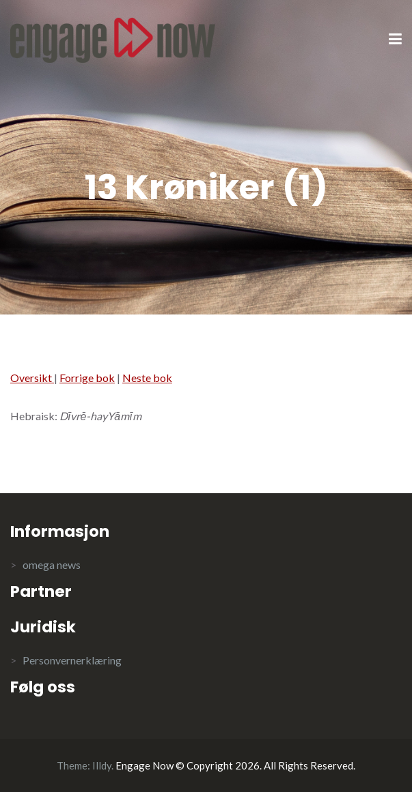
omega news (52, 564)
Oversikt (32, 377)
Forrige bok (87, 377)
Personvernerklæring (72, 660)
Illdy (101, 765)
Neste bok (147, 377)
